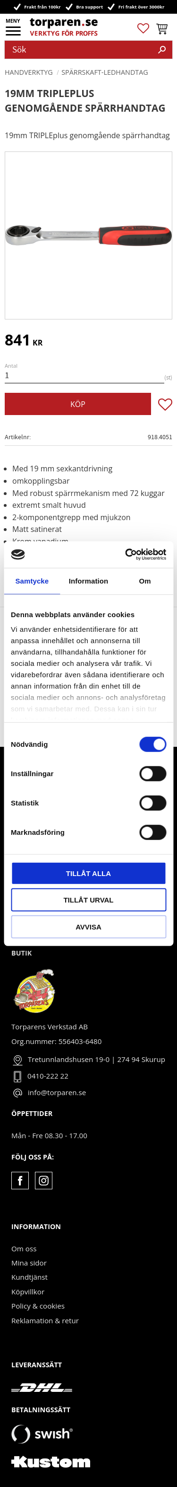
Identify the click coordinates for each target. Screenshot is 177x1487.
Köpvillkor (27, 1291)
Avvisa (88, 926)
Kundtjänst (29, 1277)
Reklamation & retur (45, 1320)
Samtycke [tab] (32, 580)
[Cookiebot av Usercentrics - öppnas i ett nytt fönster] (126, 555)
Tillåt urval (88, 900)
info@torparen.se (57, 1092)
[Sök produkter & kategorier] (78, 50)
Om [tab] (145, 580)
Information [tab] (89, 580)
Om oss (23, 1248)
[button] (14, 34)
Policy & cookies (38, 1305)
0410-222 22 (47, 1075)
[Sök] (161, 49)
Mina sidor (29, 1262)
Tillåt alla (88, 873)
